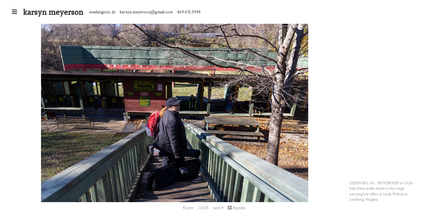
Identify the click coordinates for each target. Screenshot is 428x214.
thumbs (237, 208)
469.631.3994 (189, 12)
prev (188, 208)
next (218, 208)
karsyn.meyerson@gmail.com (146, 12)
